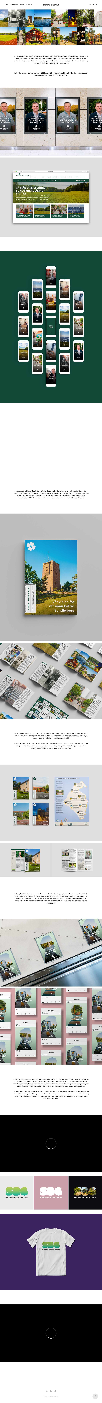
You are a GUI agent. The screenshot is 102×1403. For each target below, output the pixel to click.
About (22, 5)
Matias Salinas (51, 4)
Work (6, 5)
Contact (29, 5)
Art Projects (14, 5)
